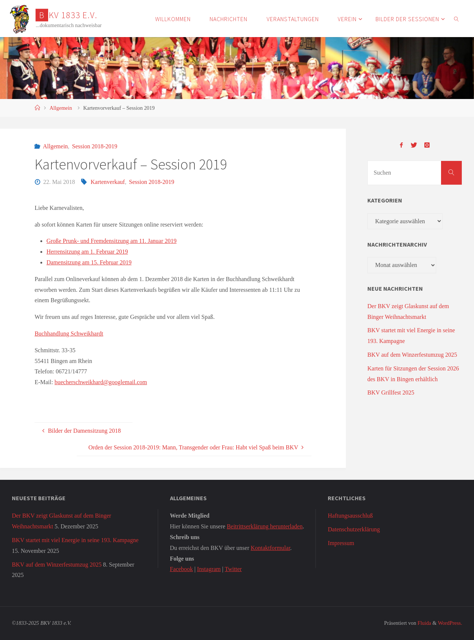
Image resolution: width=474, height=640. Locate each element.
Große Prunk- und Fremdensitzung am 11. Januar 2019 (111, 241)
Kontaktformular (270, 548)
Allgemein (61, 108)
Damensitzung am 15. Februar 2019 (88, 262)
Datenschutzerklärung (354, 529)
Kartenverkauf (108, 182)
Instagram (209, 569)
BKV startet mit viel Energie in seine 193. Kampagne (75, 540)
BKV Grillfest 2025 (390, 392)
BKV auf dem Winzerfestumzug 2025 (412, 355)
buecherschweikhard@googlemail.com (100, 382)
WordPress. (450, 623)
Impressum (341, 543)
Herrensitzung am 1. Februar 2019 (87, 251)
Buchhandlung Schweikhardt (68, 333)
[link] (457, 18)
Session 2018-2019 (94, 146)
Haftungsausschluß (350, 515)
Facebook (181, 569)
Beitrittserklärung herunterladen (265, 526)
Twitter (233, 569)
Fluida (423, 623)
